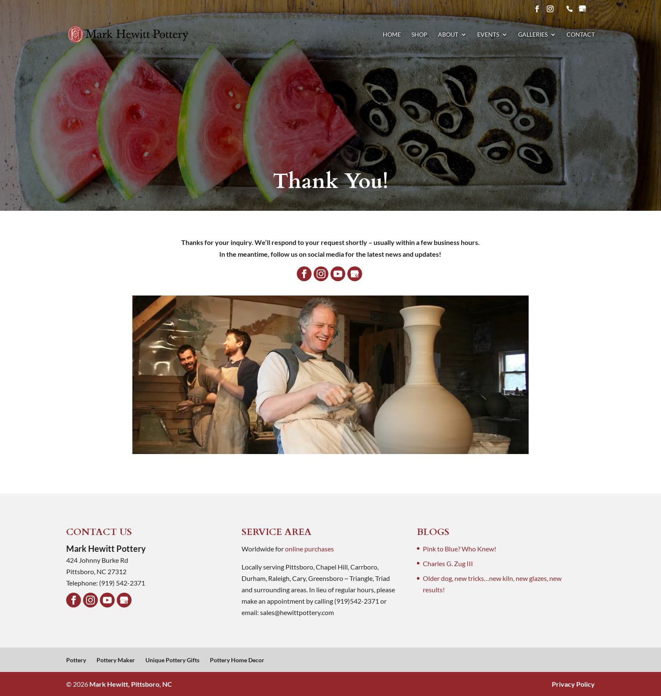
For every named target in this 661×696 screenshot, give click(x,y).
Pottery (76, 660)
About (448, 35)
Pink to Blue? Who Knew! (459, 549)
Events (488, 35)
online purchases (309, 549)
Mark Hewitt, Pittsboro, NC (130, 684)
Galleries (533, 35)
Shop (419, 35)
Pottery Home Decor (237, 660)
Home (392, 35)
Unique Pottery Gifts (172, 660)
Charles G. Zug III (448, 563)
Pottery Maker (116, 660)
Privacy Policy (573, 684)
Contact (581, 35)
